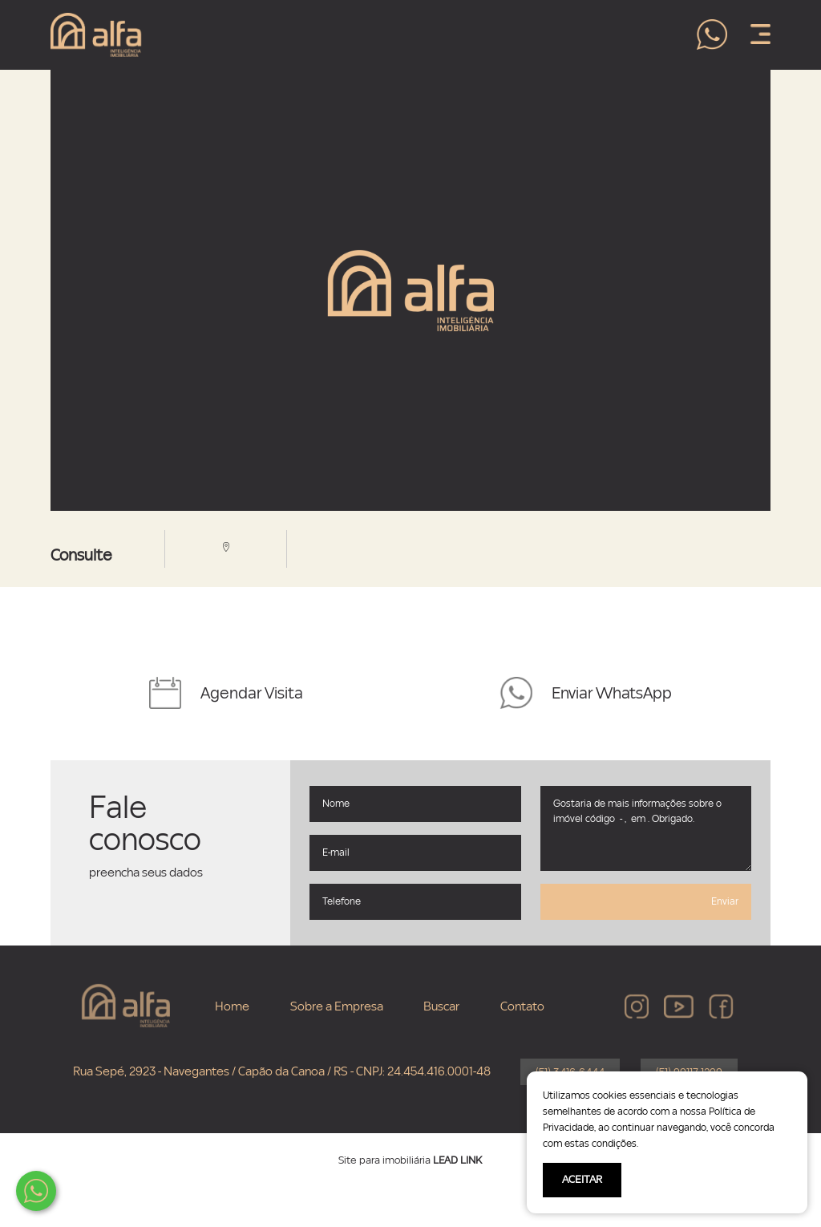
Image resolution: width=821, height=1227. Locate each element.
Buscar (441, 1006)
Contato (522, 1006)
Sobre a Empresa (336, 1006)
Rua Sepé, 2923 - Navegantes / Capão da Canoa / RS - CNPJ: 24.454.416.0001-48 (282, 1071)
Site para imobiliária (410, 1160)
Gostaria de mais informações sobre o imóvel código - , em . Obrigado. (645, 828)
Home (232, 1006)
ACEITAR (582, 1180)
